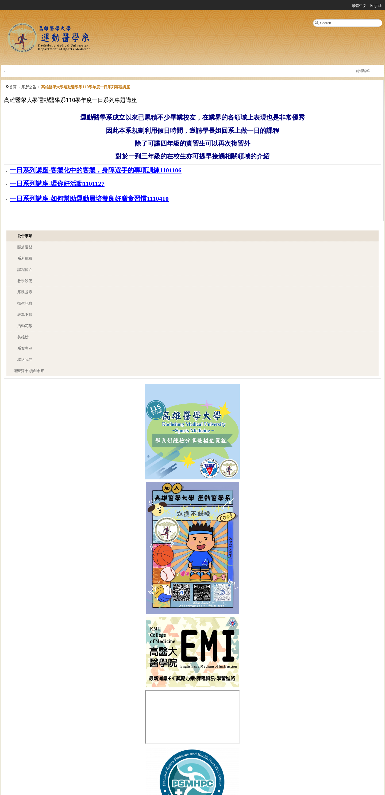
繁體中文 (359, 5)
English (376, 5)
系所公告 (28, 87)
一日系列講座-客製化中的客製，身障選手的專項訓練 (85, 170)
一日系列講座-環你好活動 (46, 183)
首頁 (13, 87)
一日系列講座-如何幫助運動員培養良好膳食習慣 (78, 198)
